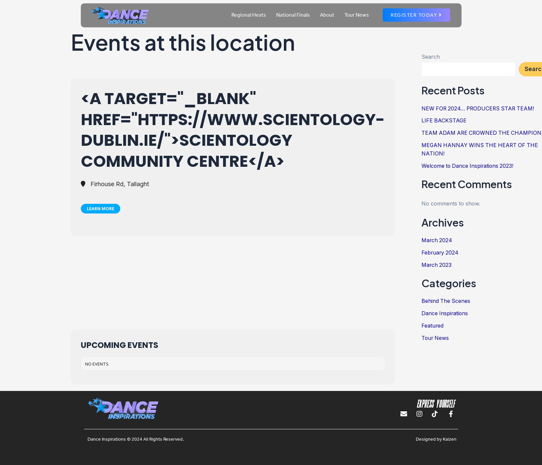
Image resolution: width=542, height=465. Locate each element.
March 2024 (437, 238)
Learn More (100, 208)
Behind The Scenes (446, 298)
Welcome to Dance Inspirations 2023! (468, 164)
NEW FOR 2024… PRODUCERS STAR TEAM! (479, 108)
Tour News (356, 15)
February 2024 (440, 250)
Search (430, 56)
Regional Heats (248, 15)
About (327, 15)
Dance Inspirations (445, 310)
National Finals (293, 15)
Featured (432, 322)
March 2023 (436, 262)
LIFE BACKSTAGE (444, 120)
